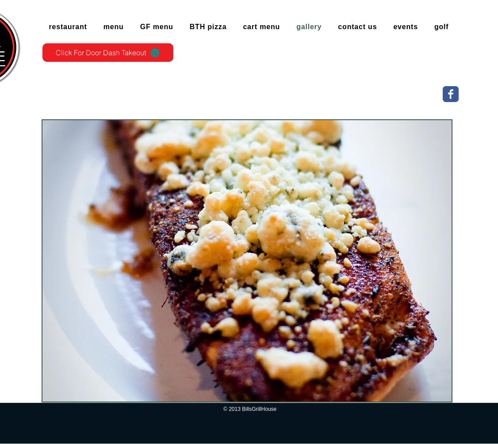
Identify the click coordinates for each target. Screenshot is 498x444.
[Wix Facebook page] (451, 94)
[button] (247, 260)
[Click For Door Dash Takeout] (107, 52)
